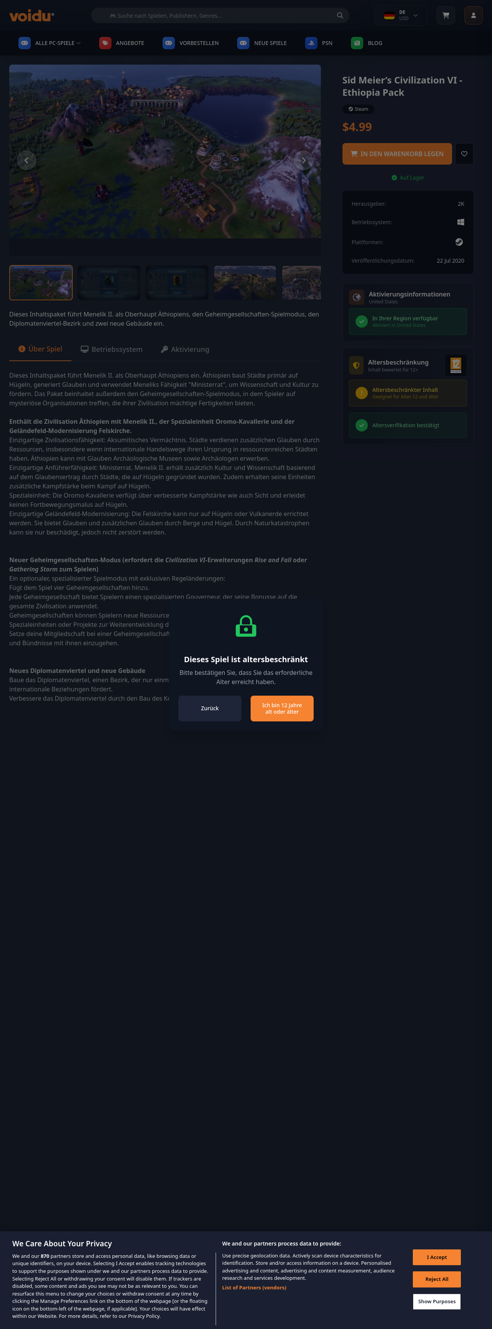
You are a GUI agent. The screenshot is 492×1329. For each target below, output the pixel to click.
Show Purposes (437, 1310)
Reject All (437, 1288)
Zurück (210, 708)
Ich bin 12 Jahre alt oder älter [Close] (282, 708)
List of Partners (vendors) (254, 1296)
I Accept (437, 1265)
